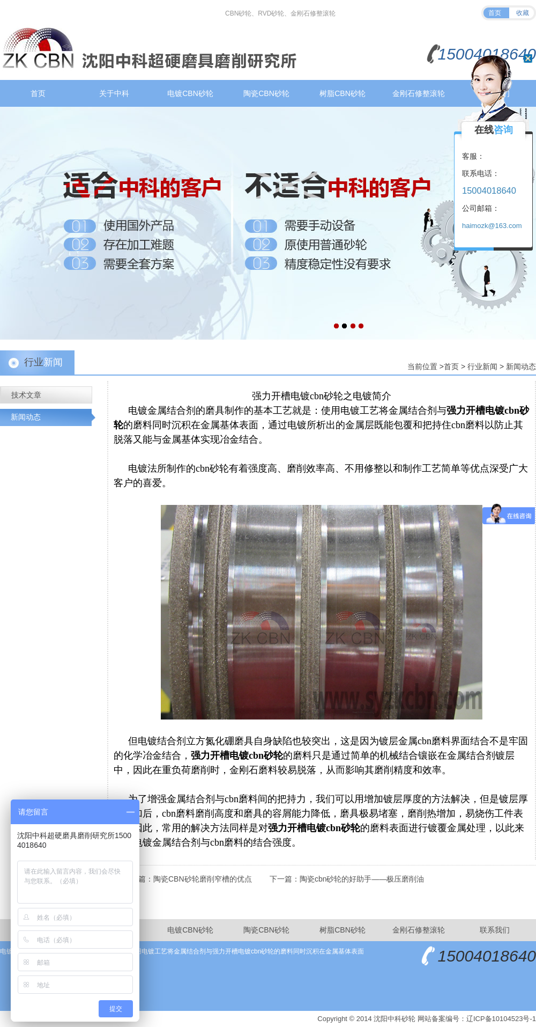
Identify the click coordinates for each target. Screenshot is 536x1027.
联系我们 (495, 930)
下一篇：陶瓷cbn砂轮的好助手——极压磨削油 (347, 879)
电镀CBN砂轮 (190, 93)
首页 (494, 13)
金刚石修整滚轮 (418, 93)
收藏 (522, 13)
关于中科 (114, 93)
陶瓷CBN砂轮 (266, 93)
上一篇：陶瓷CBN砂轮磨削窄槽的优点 (187, 879)
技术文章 (26, 395)
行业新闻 (482, 366)
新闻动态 (521, 366)
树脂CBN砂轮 (342, 93)
